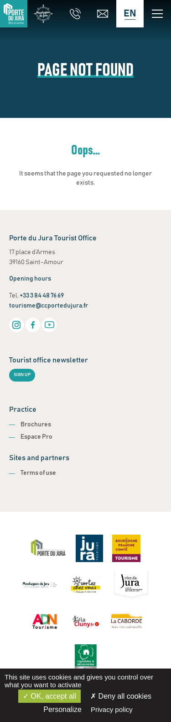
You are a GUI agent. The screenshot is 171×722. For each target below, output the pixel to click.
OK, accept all (49, 696)
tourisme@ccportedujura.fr (48, 306)
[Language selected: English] (130, 13)
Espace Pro (36, 437)
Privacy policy (112, 709)
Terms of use (38, 473)
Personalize (62, 709)
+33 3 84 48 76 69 (42, 295)
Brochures (36, 424)
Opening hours (30, 279)
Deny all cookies (120, 696)
